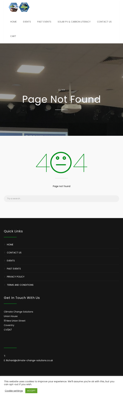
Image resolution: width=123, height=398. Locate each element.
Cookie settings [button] (14, 390)
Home (13, 21)
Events (27, 21)
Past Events (44, 21)
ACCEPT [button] (31, 390)
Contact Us (104, 21)
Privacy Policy (16, 276)
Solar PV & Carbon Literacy (74, 21)
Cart (13, 36)
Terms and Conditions (20, 284)
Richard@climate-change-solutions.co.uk (29, 360)
